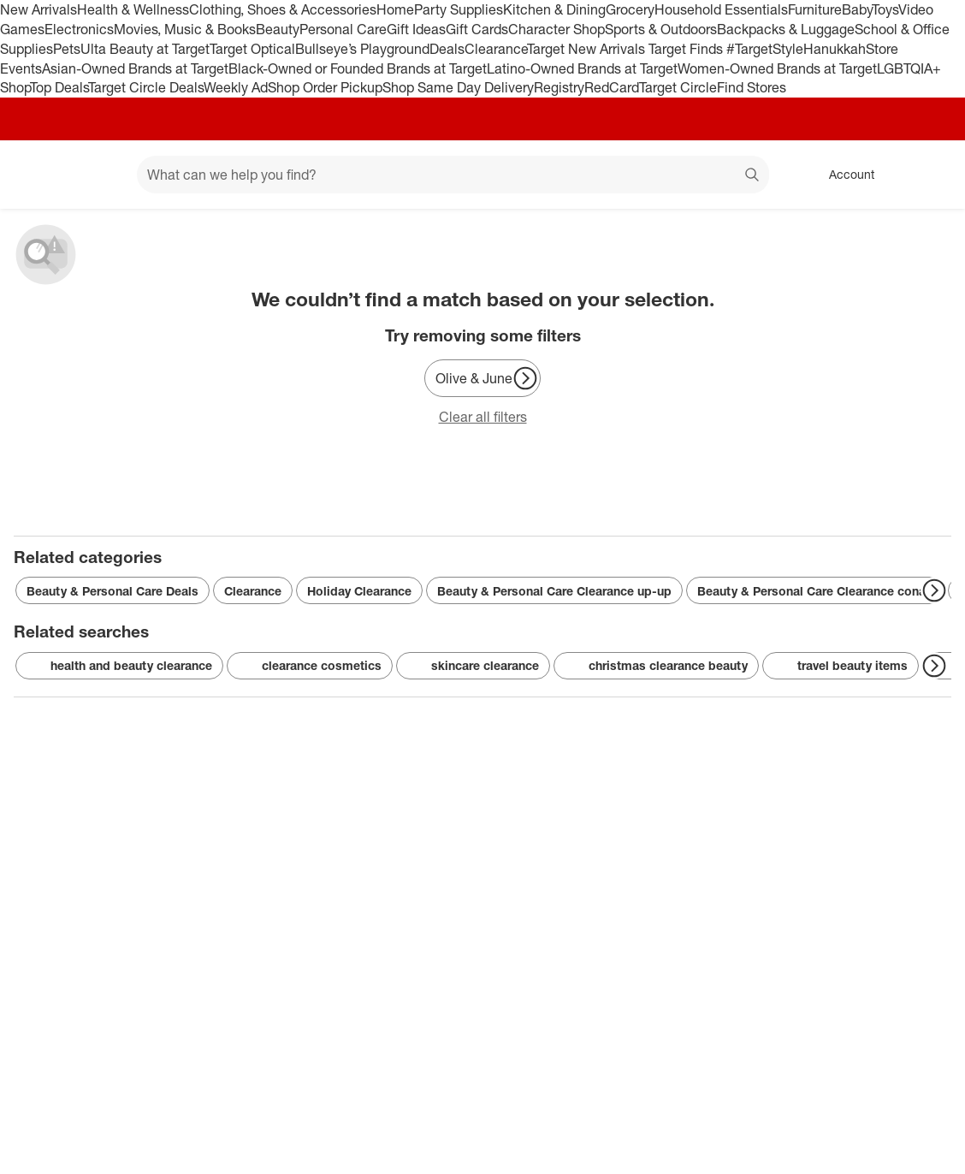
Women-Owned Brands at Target (777, 68)
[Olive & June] (482, 378)
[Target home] (37, 174)
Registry (559, 87)
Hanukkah (834, 48)
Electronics (79, 29)
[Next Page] (525, 378)
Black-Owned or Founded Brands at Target (357, 68)
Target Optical (252, 48)
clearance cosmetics (310, 665)
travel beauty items (840, 665)
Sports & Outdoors (661, 29)
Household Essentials (721, 9)
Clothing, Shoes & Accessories (282, 9)
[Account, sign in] (843, 174)
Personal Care (343, 29)
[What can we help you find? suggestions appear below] (453, 174)
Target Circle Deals (146, 87)
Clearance (496, 48)
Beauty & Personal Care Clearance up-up (554, 591)
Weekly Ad (236, 87)
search (753, 176)
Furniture (815, 9)
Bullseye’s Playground (362, 48)
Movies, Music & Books (185, 29)
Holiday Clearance (359, 591)
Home (395, 9)
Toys (885, 9)
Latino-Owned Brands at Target (582, 68)
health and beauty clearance (119, 665)
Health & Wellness (133, 9)
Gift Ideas (416, 29)
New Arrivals (38, 9)
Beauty (277, 29)
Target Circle (678, 87)
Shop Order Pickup (325, 87)
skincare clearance (473, 665)
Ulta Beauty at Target (145, 48)
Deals (447, 48)
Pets (66, 48)
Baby (857, 9)
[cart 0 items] (929, 174)
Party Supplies (458, 9)
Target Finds (687, 48)
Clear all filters (483, 416)
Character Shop (556, 29)
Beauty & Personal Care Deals (112, 591)
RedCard (611, 87)
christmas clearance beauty (656, 665)
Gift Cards (477, 29)
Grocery (630, 9)
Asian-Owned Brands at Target (135, 68)
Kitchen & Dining (554, 9)
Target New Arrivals (587, 48)
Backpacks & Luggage (786, 29)
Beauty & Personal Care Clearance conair (815, 591)
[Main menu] (97, 174)
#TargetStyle (764, 48)
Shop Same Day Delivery (458, 87)
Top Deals (59, 87)
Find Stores (751, 87)
